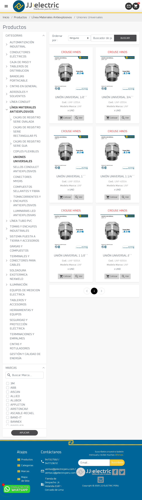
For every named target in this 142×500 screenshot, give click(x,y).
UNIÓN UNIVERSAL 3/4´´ (118, 97)
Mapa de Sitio (23, 479)
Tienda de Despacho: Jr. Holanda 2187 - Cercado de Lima (52, 484)
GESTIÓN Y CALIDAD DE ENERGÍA (25, 356)
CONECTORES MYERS (22, 179)
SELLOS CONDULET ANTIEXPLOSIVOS (26, 169)
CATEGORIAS (13, 35)
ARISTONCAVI (19, 409)
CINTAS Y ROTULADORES (20, 346)
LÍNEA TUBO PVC (21, 220)
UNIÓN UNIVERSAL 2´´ (117, 255)
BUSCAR (125, 38)
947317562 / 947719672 (50, 461)
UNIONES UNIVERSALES (22, 159)
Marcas (23, 471)
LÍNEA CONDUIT (20, 101)
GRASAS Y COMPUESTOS (19, 248)
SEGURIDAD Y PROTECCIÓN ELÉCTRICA (18, 324)
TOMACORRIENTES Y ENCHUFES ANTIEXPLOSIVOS (27, 201)
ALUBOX (15, 400)
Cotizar (65, 118)
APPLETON (17, 404)
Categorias (25, 465)
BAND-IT (16, 417)
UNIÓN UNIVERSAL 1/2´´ (71, 97)
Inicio (6, 17)
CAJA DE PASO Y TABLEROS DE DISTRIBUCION (20, 66)
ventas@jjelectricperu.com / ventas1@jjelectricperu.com (55, 471)
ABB (13, 387)
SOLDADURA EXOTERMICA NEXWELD (18, 274)
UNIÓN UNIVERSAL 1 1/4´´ (117, 176)
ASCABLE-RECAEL (22, 413)
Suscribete (117, 462)
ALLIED (15, 396)
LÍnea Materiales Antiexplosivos (52, 17)
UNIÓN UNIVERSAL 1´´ (71, 176)
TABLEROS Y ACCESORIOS (18, 302)
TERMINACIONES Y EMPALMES (22, 336)
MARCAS (11, 367)
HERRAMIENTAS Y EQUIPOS (21, 312)
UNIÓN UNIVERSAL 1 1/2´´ (71, 255)
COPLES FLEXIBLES (26, 151)
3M (12, 383)
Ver (79, 118)
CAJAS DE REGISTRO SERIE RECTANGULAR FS (26, 131)
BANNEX (16, 421)
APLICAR (24, 432)
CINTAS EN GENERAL (23, 86)
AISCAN (15, 392)
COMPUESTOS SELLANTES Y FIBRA (26, 189)
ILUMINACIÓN (18, 284)
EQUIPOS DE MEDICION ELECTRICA (25, 292)
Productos (20, 17)
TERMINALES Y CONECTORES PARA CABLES (23, 260)
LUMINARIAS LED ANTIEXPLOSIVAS (24, 213)
